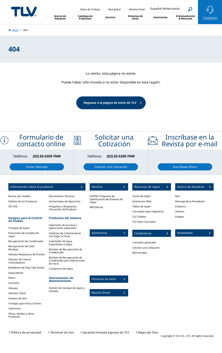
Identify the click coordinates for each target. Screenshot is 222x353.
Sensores (13, 283)
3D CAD (13, 206)
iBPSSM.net (96, 207)
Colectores (14, 308)
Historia (179, 211)
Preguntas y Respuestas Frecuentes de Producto (63, 208)
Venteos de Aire (17, 298)
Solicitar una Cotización (145, 247)
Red (177, 196)
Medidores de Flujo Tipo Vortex (26, 267)
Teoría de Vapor (141, 196)
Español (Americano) (165, 8)
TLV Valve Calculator (144, 221)
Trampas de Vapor (19, 228)
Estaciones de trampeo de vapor (23, 234)
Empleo (179, 216)
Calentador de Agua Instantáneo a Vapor (61, 242)
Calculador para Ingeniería (147, 211)
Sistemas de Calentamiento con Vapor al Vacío (65, 234)
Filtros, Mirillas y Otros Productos (21, 315)
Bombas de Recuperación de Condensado (65, 251)
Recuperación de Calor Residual (21, 247)
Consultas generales (144, 242)
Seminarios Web (141, 201)
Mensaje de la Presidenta (190, 201)
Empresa (180, 206)
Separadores (15, 273)
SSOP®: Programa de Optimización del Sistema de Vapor (106, 199)
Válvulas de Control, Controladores (19, 261)
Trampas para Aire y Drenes (24, 303)
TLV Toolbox (139, 216)
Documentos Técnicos (61, 196)
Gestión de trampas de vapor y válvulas (67, 289)
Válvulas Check (17, 293)
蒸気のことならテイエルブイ (24, 11)
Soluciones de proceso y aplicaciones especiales (63, 226)
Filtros (11, 278)
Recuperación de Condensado (25, 241)
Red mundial (139, 252)
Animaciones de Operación (64, 201)
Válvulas (13, 288)
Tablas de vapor (141, 206)
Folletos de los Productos (22, 201)
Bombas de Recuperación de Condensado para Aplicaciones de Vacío (67, 260)
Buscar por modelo (19, 196)
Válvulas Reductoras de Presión (26, 254)
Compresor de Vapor (61, 268)
